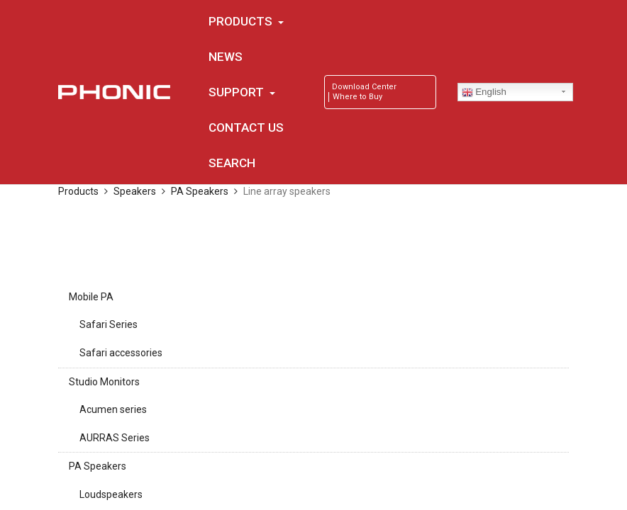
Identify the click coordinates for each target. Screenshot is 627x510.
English (484, 92)
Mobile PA (91, 296)
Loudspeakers (111, 494)
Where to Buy (357, 96)
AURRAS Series (114, 437)
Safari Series (108, 324)
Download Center (364, 86)
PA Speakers (97, 466)
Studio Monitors (104, 381)
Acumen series (113, 409)
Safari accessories (120, 352)
